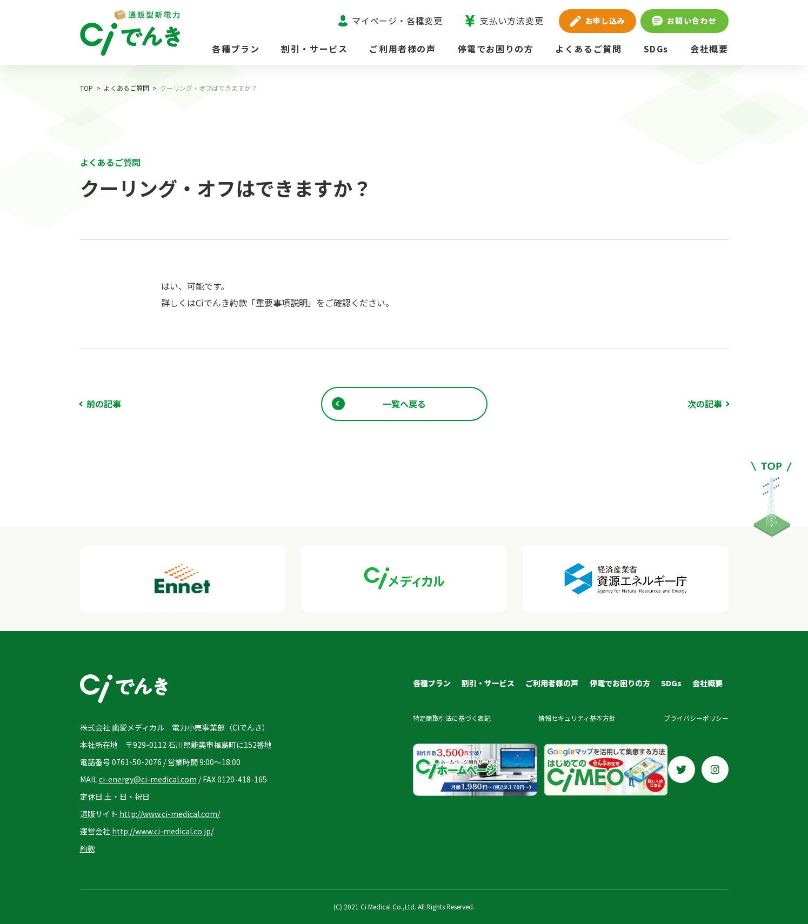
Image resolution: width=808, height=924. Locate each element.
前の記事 (103, 403)
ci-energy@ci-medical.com (148, 779)
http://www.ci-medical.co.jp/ (162, 831)
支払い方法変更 (504, 20)
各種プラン (235, 48)
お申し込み (597, 20)
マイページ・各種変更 (390, 20)
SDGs (656, 48)
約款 (87, 848)
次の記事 (704, 403)
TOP (86, 87)
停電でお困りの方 (496, 48)
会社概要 (709, 48)
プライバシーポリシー (696, 717)
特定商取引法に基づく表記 (452, 717)
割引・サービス (314, 48)
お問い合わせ (684, 20)
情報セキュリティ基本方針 (577, 717)
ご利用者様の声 (402, 48)
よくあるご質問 (588, 48)
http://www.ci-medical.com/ (169, 813)
